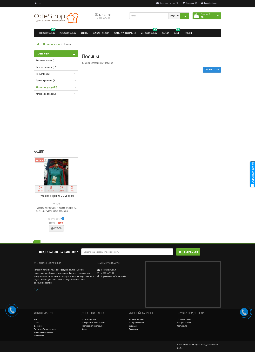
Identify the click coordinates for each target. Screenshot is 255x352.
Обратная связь (184, 319)
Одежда (165, 33)
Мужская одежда (68, 33)
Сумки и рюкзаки (101, 33)
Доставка (38, 326)
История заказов (136, 322)
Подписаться (188, 252)
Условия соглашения (43, 332)
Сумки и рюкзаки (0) (45, 80)
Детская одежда (149, 31)
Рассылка (133, 329)
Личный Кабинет (136, 319)
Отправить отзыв (212, 69)
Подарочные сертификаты (93, 322)
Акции (84, 329)
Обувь (177, 31)
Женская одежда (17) (46, 87)
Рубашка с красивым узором (56, 195)
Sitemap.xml (39, 335)
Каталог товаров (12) (46, 67)
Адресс (38, 3)
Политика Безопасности (45, 329)
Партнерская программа (92, 326)
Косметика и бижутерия (125, 33)
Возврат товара (184, 322)
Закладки (133, 326)
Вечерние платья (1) (45, 60)
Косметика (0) (43, 74)
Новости (188, 33)
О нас (36, 322)
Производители (89, 319)
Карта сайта (182, 326)
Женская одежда (47, 31)
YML (36, 319)
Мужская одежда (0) (46, 94)
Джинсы (84, 33)
